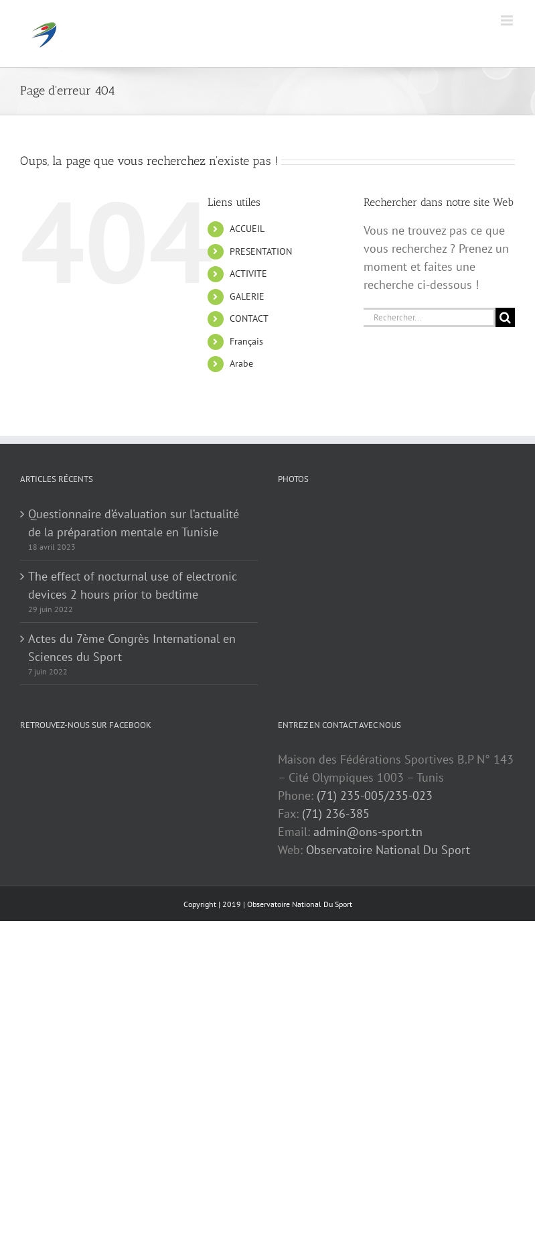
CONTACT (249, 318)
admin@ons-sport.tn (368, 831)
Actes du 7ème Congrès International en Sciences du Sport (132, 647)
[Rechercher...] (429, 317)
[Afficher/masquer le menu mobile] (508, 20)
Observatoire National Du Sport (388, 849)
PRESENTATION (261, 251)
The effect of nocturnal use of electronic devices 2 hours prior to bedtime (132, 585)
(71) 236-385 (336, 813)
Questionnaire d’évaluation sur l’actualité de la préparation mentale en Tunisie (133, 523)
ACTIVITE (248, 273)
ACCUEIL (247, 229)
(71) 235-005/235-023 (375, 795)
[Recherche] (505, 317)
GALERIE (247, 296)
